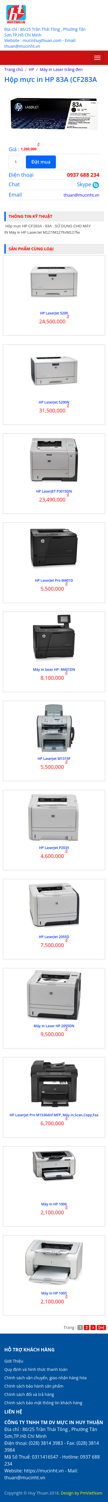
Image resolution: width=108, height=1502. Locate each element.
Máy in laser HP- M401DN (54, 669)
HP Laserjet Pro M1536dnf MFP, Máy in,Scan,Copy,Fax (54, 1115)
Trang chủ (13, 69)
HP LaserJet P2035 (54, 847)
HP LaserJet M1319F (53, 758)
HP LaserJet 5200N (54, 402)
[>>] (101, 1327)
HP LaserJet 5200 (54, 313)
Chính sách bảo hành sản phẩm (33, 1386)
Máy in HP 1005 (54, 1293)
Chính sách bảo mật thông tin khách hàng (43, 1402)
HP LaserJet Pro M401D (54, 580)
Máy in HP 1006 (54, 1204)
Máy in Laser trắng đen (61, 69)
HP (31, 69)
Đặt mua (40, 162)
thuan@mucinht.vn (81, 195)
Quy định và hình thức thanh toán (36, 1369)
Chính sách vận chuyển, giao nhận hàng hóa (45, 1377)
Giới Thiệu (13, 1361)
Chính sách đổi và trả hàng (29, 1394)
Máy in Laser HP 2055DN (54, 1025)
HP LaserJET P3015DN (54, 491)
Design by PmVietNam (82, 1493)
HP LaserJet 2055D (54, 936)
